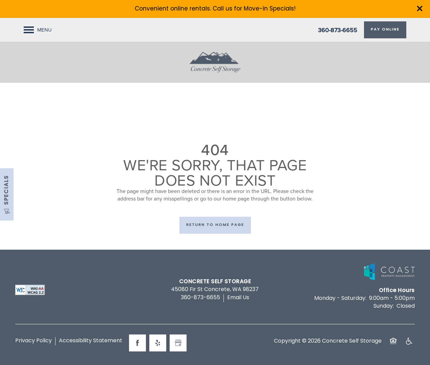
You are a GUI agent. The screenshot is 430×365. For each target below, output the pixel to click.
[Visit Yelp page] (157, 342)
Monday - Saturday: (340, 298)
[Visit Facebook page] (137, 342)
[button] (419, 8)
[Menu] (38, 30)
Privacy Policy (33, 341)
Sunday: (383, 306)
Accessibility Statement (90, 341)
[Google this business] (178, 342)
